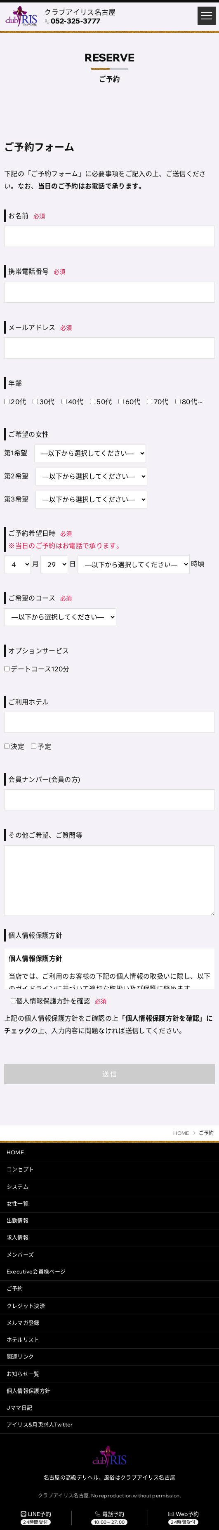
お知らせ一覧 (23, 1373)
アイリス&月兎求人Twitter (40, 1424)
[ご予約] (183, 1518)
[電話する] (109, 1518)
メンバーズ (20, 1254)
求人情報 (17, 1237)
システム (17, 1186)
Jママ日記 (20, 1407)
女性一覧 (17, 1203)
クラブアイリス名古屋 (79, 12)
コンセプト (20, 1169)
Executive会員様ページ (36, 1271)
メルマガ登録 (23, 1322)
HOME (15, 1152)
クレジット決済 (26, 1305)
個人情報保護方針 (29, 1390)
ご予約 (15, 1288)
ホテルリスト (23, 1339)
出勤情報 (17, 1220)
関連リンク (20, 1356)
